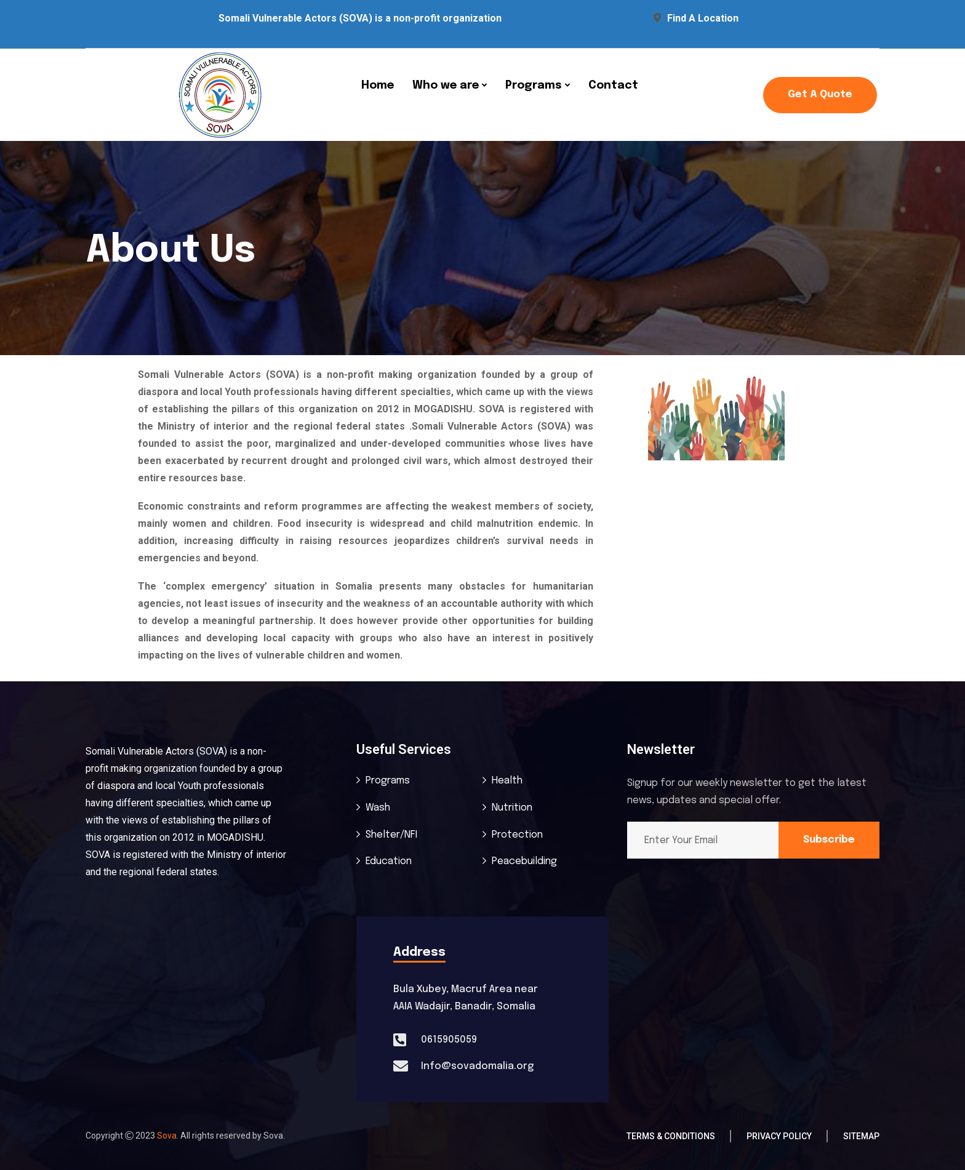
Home (377, 85)
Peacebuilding (524, 861)
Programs (533, 85)
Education (389, 861)
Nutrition (512, 808)
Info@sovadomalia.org (477, 1066)
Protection (517, 835)
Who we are (445, 85)
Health (507, 780)
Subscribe (829, 840)
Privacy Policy (779, 1136)
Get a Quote (820, 94)
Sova (167, 1135)
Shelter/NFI (391, 835)
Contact (613, 85)
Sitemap (861, 1136)
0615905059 (449, 1040)
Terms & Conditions (671, 1136)
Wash (378, 808)
